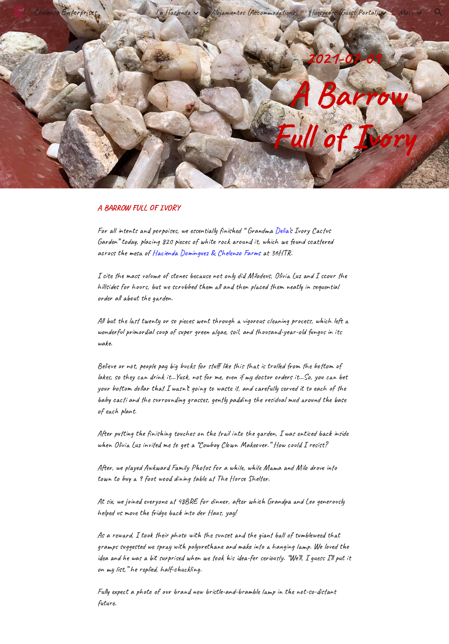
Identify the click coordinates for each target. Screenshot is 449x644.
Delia (282, 230)
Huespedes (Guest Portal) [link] (343, 12)
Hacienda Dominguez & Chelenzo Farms (206, 253)
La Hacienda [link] (173, 12)
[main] (343, 94)
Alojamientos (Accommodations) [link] (254, 12)
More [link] (406, 12)
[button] (438, 12)
